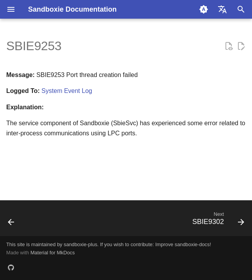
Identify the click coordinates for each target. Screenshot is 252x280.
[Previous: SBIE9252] (12, 220)
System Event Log (66, 91)
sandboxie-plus (80, 244)
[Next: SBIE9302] (216, 220)
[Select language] (222, 9)
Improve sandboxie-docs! (183, 244)
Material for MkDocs (52, 253)
